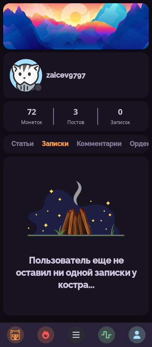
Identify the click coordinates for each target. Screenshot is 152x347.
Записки (55, 144)
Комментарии (99, 144)
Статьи (22, 144)
